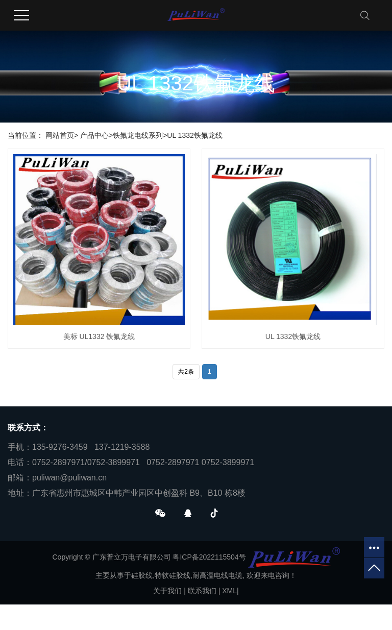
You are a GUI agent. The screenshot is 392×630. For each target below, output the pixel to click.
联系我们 (202, 591)
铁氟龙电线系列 (138, 135)
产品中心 (94, 135)
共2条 (186, 371)
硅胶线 (142, 575)
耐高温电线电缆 (217, 575)
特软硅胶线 (172, 575)
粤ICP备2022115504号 (209, 557)
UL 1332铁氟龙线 (194, 135)
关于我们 (167, 591)
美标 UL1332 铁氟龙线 (99, 336)
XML (229, 591)
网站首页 (59, 135)
